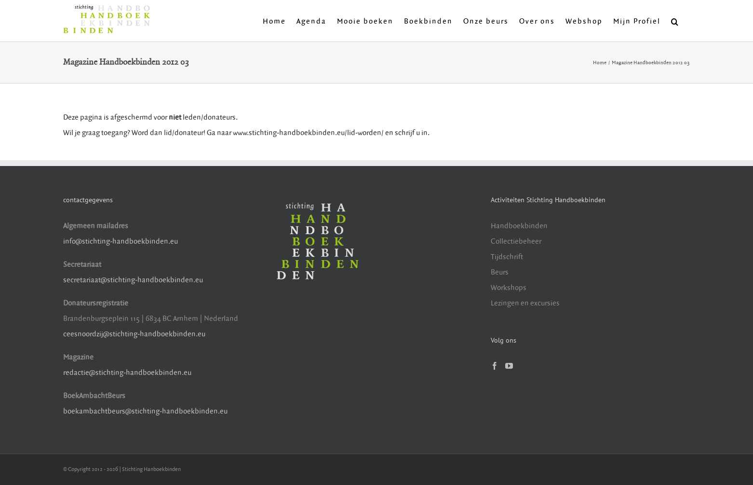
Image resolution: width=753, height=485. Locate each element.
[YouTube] (509, 366)
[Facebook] (494, 366)
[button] (675, 21)
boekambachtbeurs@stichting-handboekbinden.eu (145, 411)
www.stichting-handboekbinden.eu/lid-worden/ (309, 133)
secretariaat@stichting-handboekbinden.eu (133, 280)
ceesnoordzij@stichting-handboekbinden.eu (134, 334)
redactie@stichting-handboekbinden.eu (127, 372)
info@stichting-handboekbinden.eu (120, 241)
